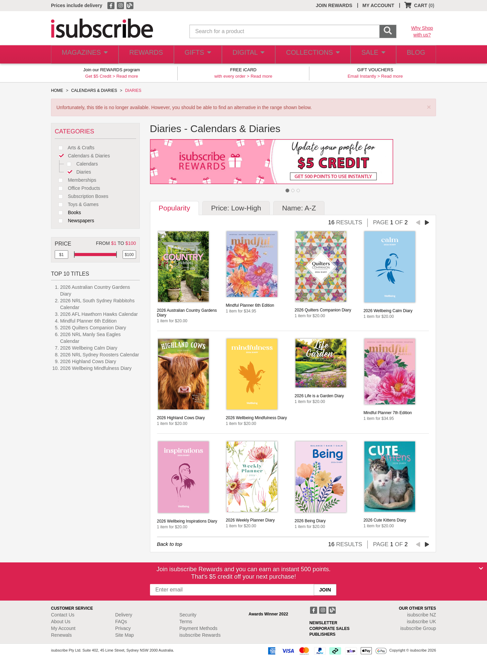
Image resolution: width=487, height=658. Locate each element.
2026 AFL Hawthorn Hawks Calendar (99, 314)
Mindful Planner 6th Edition (88, 321)
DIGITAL (247, 54)
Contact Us (62, 614)
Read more (127, 76)
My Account (63, 628)
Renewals (61, 635)
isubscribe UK (421, 621)
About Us (61, 621)
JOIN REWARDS (334, 5)
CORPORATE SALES (329, 628)
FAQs (121, 621)
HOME (57, 90)
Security (188, 614)
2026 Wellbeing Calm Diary (88, 348)
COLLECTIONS (310, 54)
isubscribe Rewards (200, 635)
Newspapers (74, 220)
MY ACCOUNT (378, 5)
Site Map (124, 635)
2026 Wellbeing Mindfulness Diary (95, 368)
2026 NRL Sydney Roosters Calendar (99, 354)
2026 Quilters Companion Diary (93, 327)
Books (68, 212)
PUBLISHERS (322, 634)
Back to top (169, 544)
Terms (185, 621)
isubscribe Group (418, 628)
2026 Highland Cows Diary (88, 361)
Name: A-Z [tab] (299, 208)
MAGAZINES (84, 54)
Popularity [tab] (174, 208)
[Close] (481, 568)
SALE (370, 54)
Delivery (123, 614)
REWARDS (143, 54)
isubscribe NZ (421, 614)
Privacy (123, 628)
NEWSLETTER (323, 623)
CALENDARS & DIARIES (94, 90)
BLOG (414, 54)
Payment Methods (198, 628)
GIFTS (196, 54)
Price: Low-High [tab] (236, 208)
